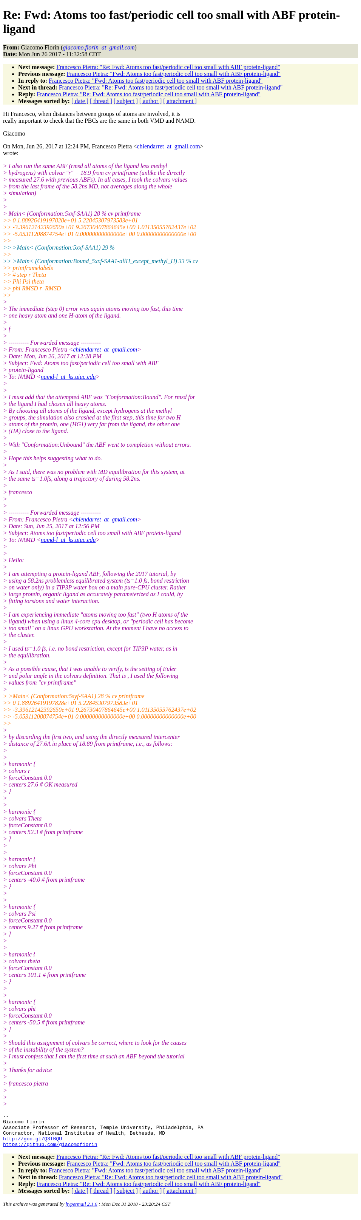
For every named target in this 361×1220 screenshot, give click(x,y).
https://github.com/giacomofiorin (50, 1151)
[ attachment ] (180, 101)
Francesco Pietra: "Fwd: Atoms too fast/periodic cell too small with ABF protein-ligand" (174, 74)
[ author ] (150, 101)
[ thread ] (101, 101)
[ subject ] (126, 101)
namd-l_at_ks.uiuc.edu (68, 376)
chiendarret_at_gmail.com (168, 146)
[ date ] (79, 101)
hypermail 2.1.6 (81, 1211)
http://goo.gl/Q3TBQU (32, 1144)
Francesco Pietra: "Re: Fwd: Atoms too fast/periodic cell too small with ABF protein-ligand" (168, 67)
